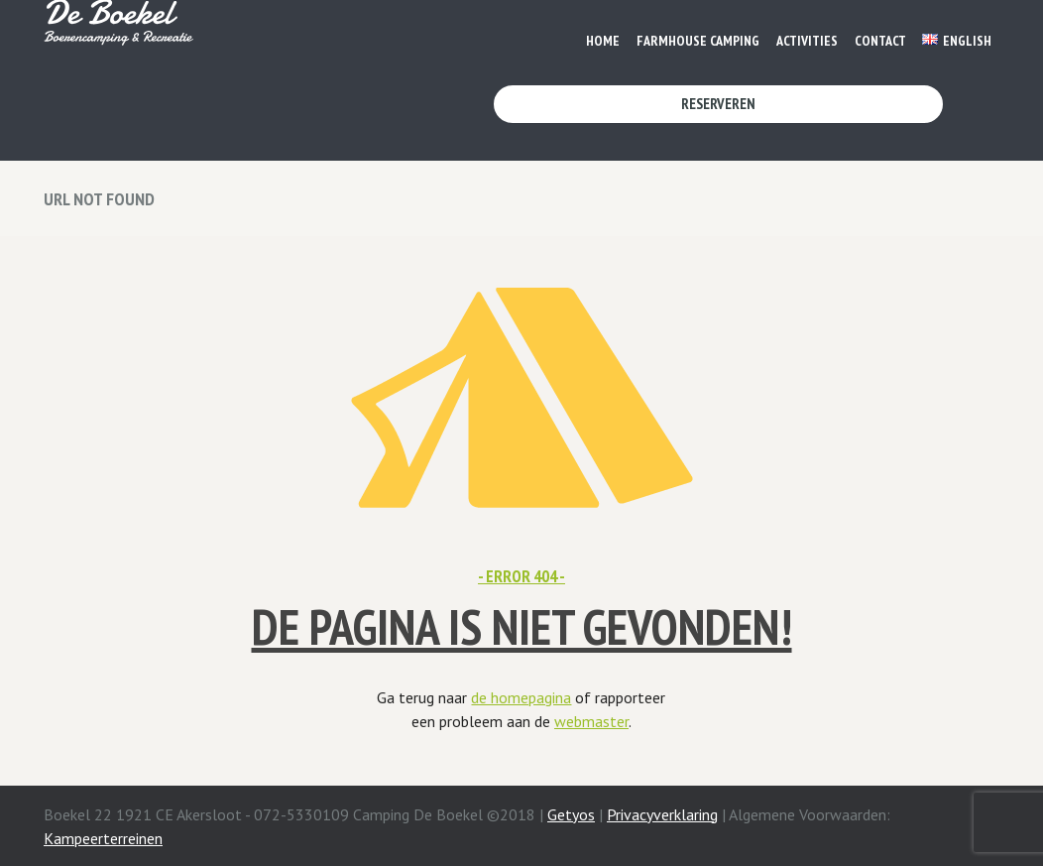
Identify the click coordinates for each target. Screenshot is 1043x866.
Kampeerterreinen (103, 838)
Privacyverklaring (662, 814)
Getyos (571, 814)
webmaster (591, 721)
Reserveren (718, 103)
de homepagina (521, 697)
